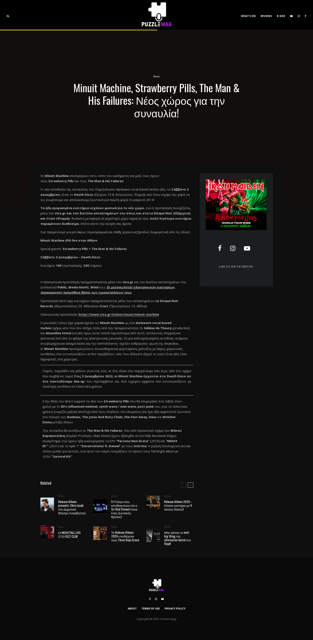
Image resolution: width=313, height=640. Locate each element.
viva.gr (60, 213)
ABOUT (132, 608)
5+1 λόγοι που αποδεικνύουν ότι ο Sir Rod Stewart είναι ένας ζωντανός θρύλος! (124, 509)
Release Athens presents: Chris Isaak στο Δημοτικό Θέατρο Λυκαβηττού (72, 507)
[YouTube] (291, 15)
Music (156, 76)
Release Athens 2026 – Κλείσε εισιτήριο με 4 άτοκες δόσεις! (178, 505)
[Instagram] (298, 15)
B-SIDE (281, 16)
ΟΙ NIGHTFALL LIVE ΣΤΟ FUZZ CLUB (69, 535)
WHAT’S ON (248, 16)
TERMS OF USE (151, 608)
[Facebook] (305, 15)
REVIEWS (266, 16)
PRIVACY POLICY (175, 608)
